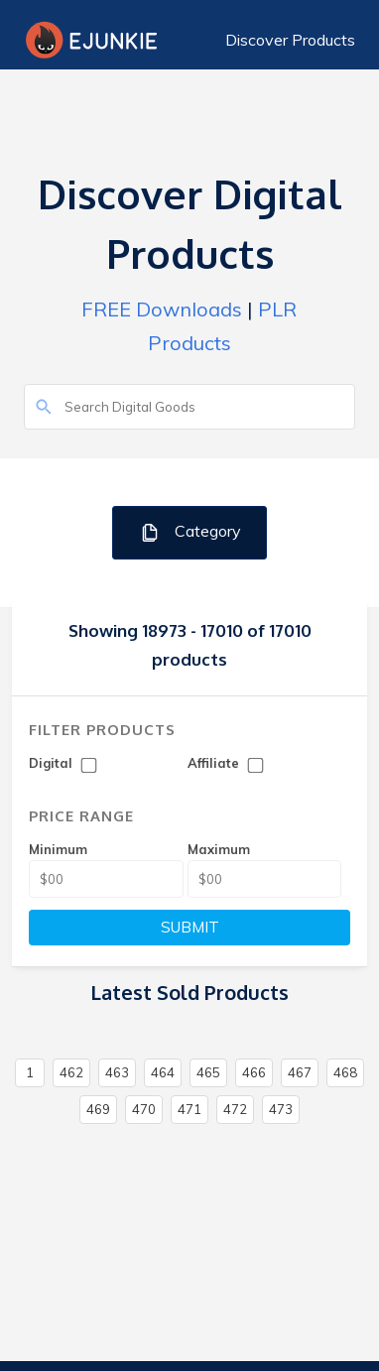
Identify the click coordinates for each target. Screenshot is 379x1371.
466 (254, 1072)
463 (117, 1072)
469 (98, 1109)
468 (345, 1072)
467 (300, 1072)
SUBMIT (190, 927)
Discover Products (290, 40)
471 (189, 1109)
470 (144, 1109)
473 (281, 1109)
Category (190, 532)
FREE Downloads (161, 309)
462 (71, 1072)
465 (208, 1072)
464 (163, 1072)
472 (235, 1109)
